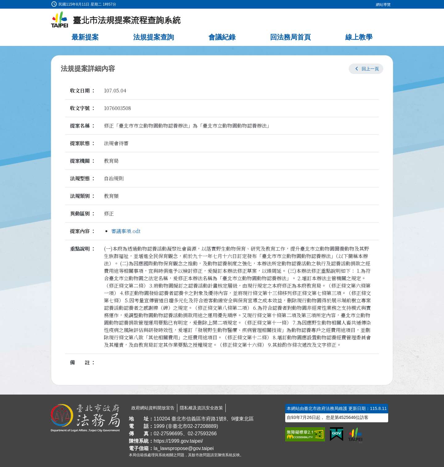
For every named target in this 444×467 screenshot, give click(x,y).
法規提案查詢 (153, 37)
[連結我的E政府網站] (336, 434)
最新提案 (85, 37)
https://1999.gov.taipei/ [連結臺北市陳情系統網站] (178, 441)
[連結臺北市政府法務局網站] (85, 418)
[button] (366, 68)
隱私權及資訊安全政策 (201, 407)
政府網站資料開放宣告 (153, 407)
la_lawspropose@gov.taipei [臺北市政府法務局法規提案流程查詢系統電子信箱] (184, 448)
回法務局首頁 (290, 37)
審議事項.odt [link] (126, 231)
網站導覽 (383, 4)
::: (2, 3)
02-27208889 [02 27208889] (201, 426)
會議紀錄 (222, 37)
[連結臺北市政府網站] (355, 435)
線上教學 (358, 37)
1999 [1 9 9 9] (159, 426)
